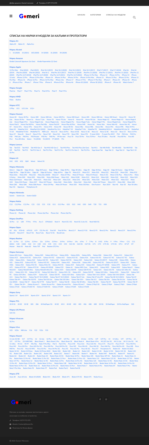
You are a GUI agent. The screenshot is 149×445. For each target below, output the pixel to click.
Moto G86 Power (35, 184)
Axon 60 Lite (22, 377)
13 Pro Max (14, 70)
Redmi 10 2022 (127, 349)
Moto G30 (28, 180)
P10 (118, 134)
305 (31, 304)
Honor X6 (91, 124)
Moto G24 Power (16, 180)
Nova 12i (114, 132)
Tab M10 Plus (65, 148)
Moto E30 (124, 172)
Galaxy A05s (86, 255)
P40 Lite (18, 136)
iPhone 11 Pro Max (91, 75)
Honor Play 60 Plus (68, 124)
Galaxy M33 (115, 267)
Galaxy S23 (77, 272)
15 (135, 339)
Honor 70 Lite (61, 119)
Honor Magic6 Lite (52, 122)
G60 (89, 204)
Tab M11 (94, 148)
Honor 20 (13, 117)
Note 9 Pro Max (44, 344)
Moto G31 (37, 180)
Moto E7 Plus (65, 175)
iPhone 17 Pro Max (95, 80)
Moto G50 (95, 180)
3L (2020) (54, 53)
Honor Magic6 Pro (67, 122)
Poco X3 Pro (41, 349)
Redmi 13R (18, 353)
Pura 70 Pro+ (91, 136)
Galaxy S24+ (32, 275)
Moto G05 (31, 177)
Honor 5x (30, 119)
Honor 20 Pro (23, 117)
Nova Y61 (56, 134)
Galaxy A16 (84, 257)
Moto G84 (131, 182)
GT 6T (127, 244)
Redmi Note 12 (27, 361)
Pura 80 (112, 136)
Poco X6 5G (85, 349)
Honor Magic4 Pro (21, 122)
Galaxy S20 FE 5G (84, 270)
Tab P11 (25, 150)
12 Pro (27, 241)
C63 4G (80, 244)
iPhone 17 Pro (81, 80)
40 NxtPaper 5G (46, 304)
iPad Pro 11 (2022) (121, 72)
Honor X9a (109, 127)
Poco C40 (71, 344)
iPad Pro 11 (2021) (106, 72)
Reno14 (12, 233)
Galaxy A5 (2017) (112, 262)
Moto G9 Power (61, 184)
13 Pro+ (55, 241)
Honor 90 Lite (90, 119)
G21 (68, 204)
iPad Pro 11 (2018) (74, 72)
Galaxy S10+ (59, 270)
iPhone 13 (125, 75)
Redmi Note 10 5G (56, 356)
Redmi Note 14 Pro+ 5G (18, 366)
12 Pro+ (35, 241)
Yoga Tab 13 (120, 150)
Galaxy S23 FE (88, 272)
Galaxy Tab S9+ (20, 284)
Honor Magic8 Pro (129, 122)
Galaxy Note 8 (127, 267)
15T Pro (17, 341)
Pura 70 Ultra (102, 136)
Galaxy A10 (108, 255)
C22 (38, 204)
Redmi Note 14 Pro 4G (108, 363)
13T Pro (103, 339)
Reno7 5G (30, 233)
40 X (62, 304)
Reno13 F (121, 230)
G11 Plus (61, 204)
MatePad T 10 (68, 129)
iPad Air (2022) (34, 72)
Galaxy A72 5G (20, 267)
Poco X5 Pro (74, 349)
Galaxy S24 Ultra (20, 275)
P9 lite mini (61, 136)
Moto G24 (134, 177)
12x (41, 241)
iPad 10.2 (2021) (75, 70)
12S (55, 339)
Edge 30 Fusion (41, 170)
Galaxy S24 (125, 272)
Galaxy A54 (70, 265)
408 (90, 304)
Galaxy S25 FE (54, 275)
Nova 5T (13, 134)
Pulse (11, 100)
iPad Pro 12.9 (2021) (57, 75)
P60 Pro (52, 136)
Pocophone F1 (105, 349)
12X (73, 339)
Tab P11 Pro (58, 150)
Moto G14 (95, 177)
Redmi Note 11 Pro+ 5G (76, 358)
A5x (15, 230)
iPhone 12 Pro (115, 75)
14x (76, 241)
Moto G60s (68, 182)
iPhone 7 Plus (38, 82)
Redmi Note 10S (87, 356)
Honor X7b (28, 127)
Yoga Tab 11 (109, 150)
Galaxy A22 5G (42, 260)
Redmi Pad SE (75, 368)
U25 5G (12, 313)
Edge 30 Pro (65, 170)
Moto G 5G (104, 175)
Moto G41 (76, 180)
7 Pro (91, 241)
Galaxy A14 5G (48, 257)
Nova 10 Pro (63, 132)
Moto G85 (13, 184)
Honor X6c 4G (125, 124)
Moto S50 (73, 184)
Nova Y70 (65, 134)
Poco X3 (20, 349)
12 (17, 222)
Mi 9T (27, 344)
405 (79, 304)
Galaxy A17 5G (121, 257)
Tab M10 (25, 148)
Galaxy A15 (60, 257)
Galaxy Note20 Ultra (25, 270)
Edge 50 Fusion (116, 170)
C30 (39, 244)
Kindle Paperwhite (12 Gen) (47, 61)
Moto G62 (77, 182)
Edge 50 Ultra (25, 172)
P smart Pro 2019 (108, 134)
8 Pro (106, 241)
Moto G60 (57, 182)
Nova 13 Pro (132, 132)
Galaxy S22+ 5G (64, 272)
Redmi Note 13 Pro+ (45, 363)
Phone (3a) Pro (66, 213)
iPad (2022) (24, 70)
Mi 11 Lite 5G (128, 341)
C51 (54, 244)
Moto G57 (33, 182)
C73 (99, 244)
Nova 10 (54, 132)
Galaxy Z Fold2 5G (28, 287)
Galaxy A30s (124, 260)
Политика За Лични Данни (22, 428)
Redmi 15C (58, 353)
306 (37, 304)
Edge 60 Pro (58, 172)
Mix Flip (34, 344)
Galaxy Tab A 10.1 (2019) (96, 275)
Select (29, 139)
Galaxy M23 (104, 267)
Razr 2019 (106, 184)
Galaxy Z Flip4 (107, 284)
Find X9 (53, 230)
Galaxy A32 (19, 262)
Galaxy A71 (126, 265)
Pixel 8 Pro (46, 91)
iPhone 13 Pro (22, 77)
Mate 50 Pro (130, 127)
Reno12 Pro (104, 230)
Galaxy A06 (97, 255)
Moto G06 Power (53, 177)
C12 (11, 204)
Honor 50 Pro (19, 119)
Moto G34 (57, 180)
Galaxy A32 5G (30, 262)
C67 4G (87, 244)
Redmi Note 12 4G (41, 361)
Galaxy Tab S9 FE (119, 282)
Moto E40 (23, 175)
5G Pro (12, 321)
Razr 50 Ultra (132, 184)
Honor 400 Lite (96, 117)
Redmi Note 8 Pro (95, 366)
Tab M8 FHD (128, 148)
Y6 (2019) (46, 139)
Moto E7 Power (78, 175)
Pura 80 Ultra (20, 139)
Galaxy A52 (19, 265)
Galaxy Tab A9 (131, 277)
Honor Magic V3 (117, 119)
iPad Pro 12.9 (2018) (24, 75)
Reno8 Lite (60, 233)
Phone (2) (22, 213)
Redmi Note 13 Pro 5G (27, 363)
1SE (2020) (35, 53)
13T (96, 339)
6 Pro (82, 241)
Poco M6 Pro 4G (118, 346)
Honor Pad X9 (54, 124)
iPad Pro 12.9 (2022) (74, 75)
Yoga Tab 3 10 (132, 150)
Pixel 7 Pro (28, 91)
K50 (16, 161)
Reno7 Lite (40, 233)
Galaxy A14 (37, 257)
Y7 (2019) (55, 139)
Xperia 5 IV (57, 295)
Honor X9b (119, 127)
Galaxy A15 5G (72, 257)
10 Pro (12, 222)
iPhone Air (69, 82)
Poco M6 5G (94, 346)
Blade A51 (46, 377)
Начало (81, 15)
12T (60, 339)
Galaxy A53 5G (58, 265)
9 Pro (35, 222)
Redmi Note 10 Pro (72, 356)
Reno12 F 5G (82, 230)
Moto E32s (13, 175)
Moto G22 (114, 177)
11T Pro (30, 339)
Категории (95, 15)
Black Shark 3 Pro (53, 341)
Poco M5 (73, 346)
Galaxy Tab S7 (24, 282)
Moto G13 (85, 177)
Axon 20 (13, 377)
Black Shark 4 (79, 341)
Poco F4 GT (120, 344)
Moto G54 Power (21, 182)
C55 (65, 244)
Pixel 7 (19, 91)
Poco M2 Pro (131, 344)
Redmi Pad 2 (63, 368)
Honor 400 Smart (111, 117)
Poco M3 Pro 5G (36, 346)
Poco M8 (130, 346)
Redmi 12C (86, 351)
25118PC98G (27, 341)
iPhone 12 (103, 75)
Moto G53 (125, 180)
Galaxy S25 (43, 275)
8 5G (100, 241)
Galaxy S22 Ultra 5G (49, 272)
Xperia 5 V (66, 295)
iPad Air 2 (45, 72)
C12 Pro (26, 204)
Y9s (62, 139)
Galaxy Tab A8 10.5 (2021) (114, 277)
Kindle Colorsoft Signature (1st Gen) (22, 61)
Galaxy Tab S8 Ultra (78, 282)
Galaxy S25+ (80, 275)
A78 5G (29, 230)
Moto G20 (104, 177)
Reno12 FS (93, 230)
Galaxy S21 (97, 270)
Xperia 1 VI (13, 295)
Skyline (18, 100)
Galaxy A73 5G (33, 267)
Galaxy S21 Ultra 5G (123, 270)
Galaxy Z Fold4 (57, 287)
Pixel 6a (12, 91)
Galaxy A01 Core (16, 255)
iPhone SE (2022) (96, 82)
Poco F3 (110, 344)
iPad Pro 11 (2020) (90, 72)
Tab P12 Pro (85, 150)
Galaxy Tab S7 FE (38, 282)
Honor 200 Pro (59, 117)
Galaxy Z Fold (14, 287)
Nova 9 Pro (37, 134)
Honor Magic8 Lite (114, 122)
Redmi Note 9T (41, 368)
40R (95, 304)
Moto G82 (121, 182)
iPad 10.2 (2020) (61, 70)
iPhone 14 (49, 77)
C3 (34, 244)
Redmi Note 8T (109, 366)
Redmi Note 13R (60, 363)
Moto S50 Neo (84, 184)
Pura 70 (70, 136)
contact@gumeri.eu (25, 424)
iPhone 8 (48, 82)
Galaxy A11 (118, 255)
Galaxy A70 (116, 265)
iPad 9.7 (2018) (115, 70)
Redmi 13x (28, 353)
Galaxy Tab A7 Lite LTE (95, 277)
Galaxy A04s (75, 255)
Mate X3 (13, 129)
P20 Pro (133, 134)
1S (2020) (16, 53)
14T (122, 339)
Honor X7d (48, 127)
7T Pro (28, 222)
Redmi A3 (22, 356)
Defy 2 (12, 170)
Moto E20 (95, 172)
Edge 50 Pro (14, 172)
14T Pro (129, 339)
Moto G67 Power (99, 182)
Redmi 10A (57, 351)
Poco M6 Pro (105, 346)
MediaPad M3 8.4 (105, 129)
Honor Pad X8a (41, 124)
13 (78, 339)
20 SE (20, 304)
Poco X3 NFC (30, 349)
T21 (100, 204)
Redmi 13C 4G (120, 351)
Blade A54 (56, 377)
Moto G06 (40, 177)
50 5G (101, 304)
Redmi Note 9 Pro (123, 366)
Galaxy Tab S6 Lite (118, 279)
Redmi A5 (31, 356)
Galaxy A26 (88, 260)
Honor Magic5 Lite (36, 122)
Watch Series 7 (128, 82)
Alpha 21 (21, 44)
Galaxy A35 (66, 262)
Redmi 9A (93, 353)
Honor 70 (50, 119)
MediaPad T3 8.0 (22, 132)
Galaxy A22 (31, 260)
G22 (73, 204)
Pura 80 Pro (122, 136)
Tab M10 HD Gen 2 (51, 148)
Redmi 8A (75, 353)
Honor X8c (99, 127)
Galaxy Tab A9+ (15, 279)
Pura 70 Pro (80, 136)
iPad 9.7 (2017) (102, 70)
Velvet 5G (40, 161)
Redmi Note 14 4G (75, 363)
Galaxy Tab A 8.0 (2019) (115, 275)
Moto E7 (55, 175)
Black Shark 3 (39, 341)
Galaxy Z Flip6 (132, 284)
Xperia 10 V (35, 295)
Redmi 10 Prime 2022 (42, 351)
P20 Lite (125, 134)
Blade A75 (87, 377)
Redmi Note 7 (82, 366)
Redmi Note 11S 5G (108, 358)
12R (22, 222)
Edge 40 (87, 170)
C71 (94, 244)
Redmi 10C (67, 351)
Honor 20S (85, 117)
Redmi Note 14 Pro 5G (126, 363)
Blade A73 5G (77, 377)
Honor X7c (38, 127)
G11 (54, 204)
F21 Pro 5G (44, 230)
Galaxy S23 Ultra (102, 272)
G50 (84, 204)
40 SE (57, 304)
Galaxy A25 (78, 260)
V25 (11, 330)
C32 (48, 204)
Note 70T (36, 246)
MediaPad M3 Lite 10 (121, 129)
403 (74, 304)
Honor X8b (89, 127)
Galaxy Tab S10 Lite (45, 279)
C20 (18, 244)
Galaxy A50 (125, 262)
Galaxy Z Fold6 (83, 287)
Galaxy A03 (39, 255)
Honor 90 (79, 119)
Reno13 (113, 230)
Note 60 (28, 246)
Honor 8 (71, 119)
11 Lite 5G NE (15, 339)
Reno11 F (72, 230)
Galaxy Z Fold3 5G (43, 287)
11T (23, 339)
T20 (94, 204)
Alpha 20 (13, 44)
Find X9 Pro (62, 230)
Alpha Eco (30, 44)
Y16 (30, 330)
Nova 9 (28, 134)
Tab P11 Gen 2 (35, 150)
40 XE (69, 304)
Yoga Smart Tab (97, 150)
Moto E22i (114, 172)
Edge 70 (68, 172)
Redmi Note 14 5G (90, 363)
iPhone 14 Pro (73, 77)
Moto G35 (66, 180)
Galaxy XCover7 (78, 284)
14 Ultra (115, 339)
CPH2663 (48, 222)
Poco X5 (65, 349)
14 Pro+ (70, 241)
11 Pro (16, 241)
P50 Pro (44, 136)
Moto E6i (32, 175)
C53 (60, 244)
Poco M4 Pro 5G (61, 346)
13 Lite (83, 339)
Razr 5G (12, 187)
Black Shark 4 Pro (92, 341)
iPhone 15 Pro (124, 77)
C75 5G (114, 244)
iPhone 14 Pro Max (87, 77)
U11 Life (25, 108)
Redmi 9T (121, 353)
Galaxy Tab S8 (64, 282)
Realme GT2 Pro (53, 246)
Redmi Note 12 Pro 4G (74, 361)
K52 (21, 161)
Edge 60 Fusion (46, 172)
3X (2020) (63, 53)
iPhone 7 (28, 82)
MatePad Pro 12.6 (54, 129)
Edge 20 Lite (29, 170)
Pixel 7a (37, 91)
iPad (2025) (34, 70)
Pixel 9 (54, 91)
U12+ (32, 108)
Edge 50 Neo (129, 170)
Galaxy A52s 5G (44, 265)
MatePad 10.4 (23, 129)
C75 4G (106, 244)
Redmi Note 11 (117, 356)
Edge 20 (19, 170)
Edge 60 (35, 172)
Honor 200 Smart (73, 117)
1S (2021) (25, 53)
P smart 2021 (95, 134)
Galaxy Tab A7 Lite (77, 277)
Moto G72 (111, 182)
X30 (105, 204)
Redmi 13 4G (97, 351)
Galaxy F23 (59, 267)
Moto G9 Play (48, 184)
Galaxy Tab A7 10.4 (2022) (59, 277)
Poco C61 (80, 344)
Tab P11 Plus (47, 150)
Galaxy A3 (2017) (101, 260)
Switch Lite (21, 196)
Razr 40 (115, 184)
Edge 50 (106, 170)
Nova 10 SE (75, 132)
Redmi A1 (130, 353)
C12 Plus (18, 204)
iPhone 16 (21, 80)
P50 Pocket (35, 136)
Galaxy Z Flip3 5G (93, 284)
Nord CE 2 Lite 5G (80, 222)
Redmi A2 (13, 356)
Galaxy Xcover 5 (33, 284)
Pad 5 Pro (62, 344)
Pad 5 (55, 344)
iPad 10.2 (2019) (47, 70)
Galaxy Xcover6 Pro (64, 284)
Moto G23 (124, 177)
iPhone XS (117, 82)
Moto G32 (47, 180)
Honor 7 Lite (40, 119)
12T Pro (66, 339)
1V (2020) (44, 53)
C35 (49, 244)
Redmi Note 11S (93, 358)
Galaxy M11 (94, 267)
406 (85, 304)
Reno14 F (20, 233)
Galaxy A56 (90, 265)
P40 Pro (26, 136)
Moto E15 (86, 172)
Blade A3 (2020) (35, 377)
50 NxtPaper (110, 304)
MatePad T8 (92, 129)
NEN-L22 (45, 132)
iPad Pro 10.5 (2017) (58, 72)
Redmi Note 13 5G (120, 361)
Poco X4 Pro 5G (54, 349)
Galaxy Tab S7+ (51, 282)
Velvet (33, 161)
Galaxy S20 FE (71, 270)
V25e (17, 330)
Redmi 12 (76, 351)
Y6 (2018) (37, 139)
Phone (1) (13, 213)
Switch (12, 196)
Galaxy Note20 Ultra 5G (43, 270)
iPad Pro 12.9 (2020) (40, 75)
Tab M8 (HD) (116, 148)
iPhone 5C (116, 80)
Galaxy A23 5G (66, 260)
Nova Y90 (75, 134)
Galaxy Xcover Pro (48, 284)
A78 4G (21, 230)
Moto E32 (133, 172)
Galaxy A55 (80, 265)
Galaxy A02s (28, 255)
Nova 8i (20, 134)
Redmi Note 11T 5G (125, 358)
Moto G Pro (128, 175)
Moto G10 (65, 177)
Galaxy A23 (54, 260)
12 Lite (41, 339)
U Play (12, 108)
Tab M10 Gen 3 (36, 148)
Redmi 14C (38, 353)
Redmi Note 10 (42, 356)
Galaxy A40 (87, 262)
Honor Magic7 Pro (98, 122)
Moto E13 (76, 172)
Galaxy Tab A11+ (21, 277)
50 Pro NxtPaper (123, 304)
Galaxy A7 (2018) (103, 265)
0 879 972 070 (25, 420)
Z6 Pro (12, 152)
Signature (20, 187)
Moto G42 (86, 180)
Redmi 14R (48, 353)
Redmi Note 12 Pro (57, 361)
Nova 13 (123, 132)
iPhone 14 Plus (60, 77)
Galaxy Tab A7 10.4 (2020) (38, 277)
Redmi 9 (84, 353)
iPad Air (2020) (22, 72)
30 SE (26, 304)
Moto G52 (115, 180)
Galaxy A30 (113, 260)
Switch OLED (31, 196)
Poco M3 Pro (23, 346)
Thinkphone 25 (31, 187)
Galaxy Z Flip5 (119, 284)
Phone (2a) (31, 213)
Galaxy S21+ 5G (21, 272)
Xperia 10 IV (24, 295)
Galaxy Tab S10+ (77, 279)
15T (11, 341)
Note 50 (20, 246)
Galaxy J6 (69, 267)
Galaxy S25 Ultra (68, 275)
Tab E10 (17, 148)
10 (10, 241)
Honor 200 (34, 117)
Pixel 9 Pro (63, 91)
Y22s (41, 330)
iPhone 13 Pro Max (36, 77)
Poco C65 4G (91, 344)
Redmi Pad (53, 368)
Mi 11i (20, 344)
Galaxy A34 (55, 262)
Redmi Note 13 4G (105, 361)
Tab (11, 148)
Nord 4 (57, 222)
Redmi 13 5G (108, 351)
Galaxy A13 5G (25, 257)
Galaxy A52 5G (31, 265)
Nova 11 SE (85, 132)
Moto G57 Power (45, 182)
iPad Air (126, 70)
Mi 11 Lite (117, 341)
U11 (18, 108)
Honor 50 (122, 117)
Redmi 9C (112, 353)
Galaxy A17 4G (108, 257)
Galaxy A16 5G (95, 257)
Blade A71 (66, 377)
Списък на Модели (115, 15)
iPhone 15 (100, 77)
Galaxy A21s (20, 260)
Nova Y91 (84, 134)
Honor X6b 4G (112, 124)
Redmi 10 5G (14, 351)
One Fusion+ (96, 184)
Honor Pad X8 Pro (27, 124)
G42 (78, 204)
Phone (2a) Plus (43, 213)
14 (109, 339)
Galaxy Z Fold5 (70, 287)
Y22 (35, 330)
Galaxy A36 (76, 262)
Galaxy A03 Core (51, 255)
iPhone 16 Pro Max (46, 80)
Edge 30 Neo (53, 170)
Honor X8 (57, 127)
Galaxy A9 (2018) (47, 267)
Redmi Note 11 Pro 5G (41, 358)
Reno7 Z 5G (50, 233)
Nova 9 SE (47, 134)
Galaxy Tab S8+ (93, 282)
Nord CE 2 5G (67, 222)
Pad (43, 246)
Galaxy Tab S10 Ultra (61, 279)
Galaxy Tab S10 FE (29, 279)
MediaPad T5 (35, 132)
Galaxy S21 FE (109, 270)
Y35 (46, 330)
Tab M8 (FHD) (105, 148)
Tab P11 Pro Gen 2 (72, 150)
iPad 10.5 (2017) (89, 70)
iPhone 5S (125, 80)
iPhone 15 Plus (111, 77)
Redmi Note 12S (90, 361)
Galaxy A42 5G (98, 262)
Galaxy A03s (64, 255)
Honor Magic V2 (103, 119)
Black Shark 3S (66, 341)
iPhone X (108, 82)
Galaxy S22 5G (34, 272)
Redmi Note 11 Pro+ (58, 358)
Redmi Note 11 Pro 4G (22, 358)
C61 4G (72, 244)
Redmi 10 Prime (26, 351)
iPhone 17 (69, 80)
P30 (11, 136)
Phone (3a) (54, 213)
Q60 (26, 161)
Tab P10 (17, 150)
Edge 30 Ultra (76, 170)
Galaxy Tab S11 (91, 279)
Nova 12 (95, 132)
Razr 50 (123, 184)
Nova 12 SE (104, 132)
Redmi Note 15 (34, 366)
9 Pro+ (122, 241)
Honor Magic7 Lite (83, 122)
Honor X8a (79, 127)
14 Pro (62, 241)
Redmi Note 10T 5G (103, 356)
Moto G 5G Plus (116, 175)
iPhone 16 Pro (32, 80)
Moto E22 (104, 172)
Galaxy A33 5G (43, 262)
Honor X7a (18, 127)
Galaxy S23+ (114, 272)
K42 (11, 161)
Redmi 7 (67, 353)
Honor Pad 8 (14, 124)
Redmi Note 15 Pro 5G (50, 366)
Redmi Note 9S (28, 368)
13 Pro (47, 241)
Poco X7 (95, 349)
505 (132, 304)
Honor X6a (101, 124)
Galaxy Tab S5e (104, 279)
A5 (11, 230)
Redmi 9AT (103, 353)
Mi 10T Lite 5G (106, 341)
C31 (43, 204)
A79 (35, 230)
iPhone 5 (107, 80)
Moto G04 (21, 177)
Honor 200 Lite (46, 117)
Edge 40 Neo (96, 170)
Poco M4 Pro (48, 346)
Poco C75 (101, 344)
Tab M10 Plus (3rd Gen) (80, 148)
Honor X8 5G (68, 127)
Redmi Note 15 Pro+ (67, 366)
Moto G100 (75, 177)
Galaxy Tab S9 (106, 282)
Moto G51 (105, 180)
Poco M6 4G (82, 346)
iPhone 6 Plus (17, 82)
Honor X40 (81, 124)
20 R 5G (12, 304)
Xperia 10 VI (46, 295)
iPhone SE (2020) (82, 82)
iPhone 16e (60, 80)
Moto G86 (23, 184)
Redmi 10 (116, 349)
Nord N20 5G (94, 222)
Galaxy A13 (14, 257)
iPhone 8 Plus (59, 82)
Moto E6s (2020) (44, 175)
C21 (33, 204)
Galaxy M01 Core (81, 267)
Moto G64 (87, 182)
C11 (128, 241)
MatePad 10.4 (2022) (37, 129)
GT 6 (120, 244)
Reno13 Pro (131, 230)
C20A (24, 244)
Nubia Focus (98, 377)
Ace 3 (41, 222)
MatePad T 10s (80, 129)
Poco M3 (13, 346)
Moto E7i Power (92, 175)
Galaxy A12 (128, 255)
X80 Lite (24, 330)
